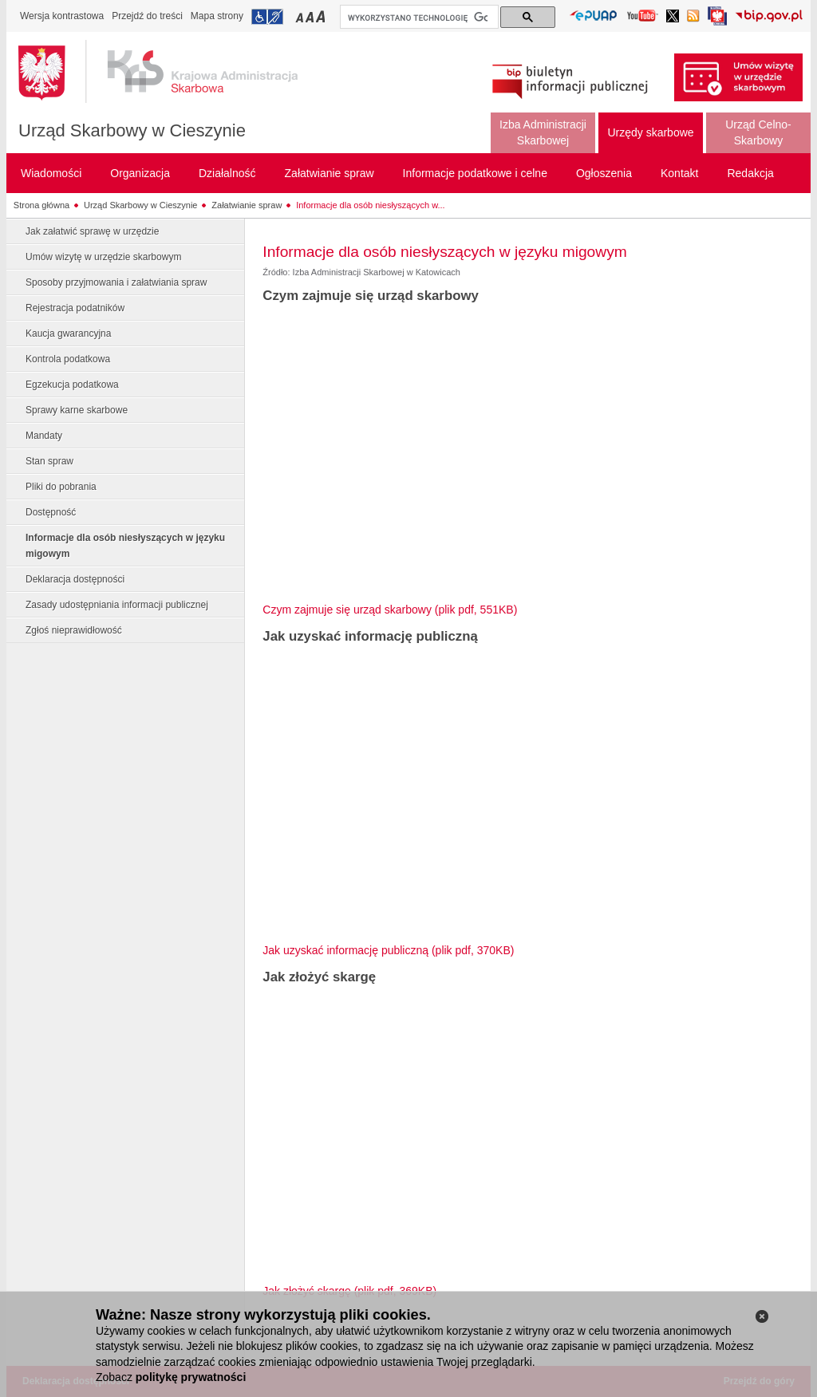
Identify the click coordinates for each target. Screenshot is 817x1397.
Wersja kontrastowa (62, 16)
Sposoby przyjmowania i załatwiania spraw (116, 282)
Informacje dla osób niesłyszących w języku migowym (125, 545)
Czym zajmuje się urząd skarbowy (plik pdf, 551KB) (389, 609)
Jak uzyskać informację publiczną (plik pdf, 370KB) (388, 950)
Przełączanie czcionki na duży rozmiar (322, 16)
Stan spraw (49, 461)
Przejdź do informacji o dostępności (267, 17)
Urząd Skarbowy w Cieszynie (132, 130)
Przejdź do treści (147, 16)
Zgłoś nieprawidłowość (74, 630)
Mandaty (44, 435)
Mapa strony (217, 16)
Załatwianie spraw (246, 205)
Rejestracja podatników (75, 308)
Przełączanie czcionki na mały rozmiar (300, 16)
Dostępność (51, 512)
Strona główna (41, 205)
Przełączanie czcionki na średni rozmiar (311, 16)
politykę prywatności (191, 1377)
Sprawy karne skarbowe (77, 410)
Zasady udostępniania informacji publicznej (117, 604)
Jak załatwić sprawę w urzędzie (92, 231)
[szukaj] (417, 17)
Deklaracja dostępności (75, 579)
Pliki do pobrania (61, 486)
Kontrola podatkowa (68, 359)
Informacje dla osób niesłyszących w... (370, 205)
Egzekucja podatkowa (72, 384)
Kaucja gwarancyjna (68, 333)
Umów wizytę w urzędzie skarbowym (103, 256)
